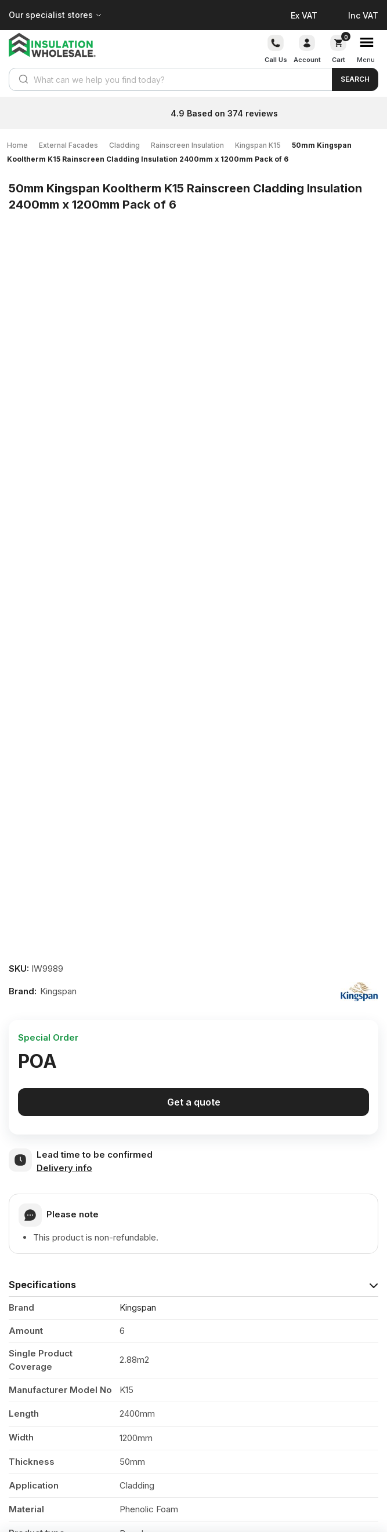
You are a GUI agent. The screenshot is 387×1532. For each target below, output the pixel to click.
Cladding (124, 145)
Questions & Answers (58, 1083)
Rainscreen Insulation (187, 145)
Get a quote (193, 425)
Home (17, 145)
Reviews (28, 1058)
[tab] (193, 608)
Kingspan (138, 630)
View (350, 991)
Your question (39, 1129)
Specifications (42, 608)
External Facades (68, 145)
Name (25, 1203)
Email (24, 1240)
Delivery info (64, 491)
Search (355, 79)
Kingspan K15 (258, 145)
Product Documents (55, 952)
